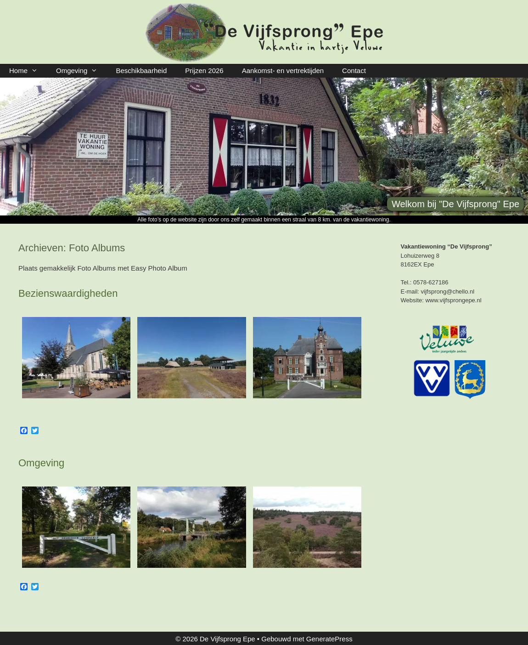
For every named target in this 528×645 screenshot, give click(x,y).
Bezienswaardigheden (68, 293)
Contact (354, 70)
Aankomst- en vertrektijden (283, 70)
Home (28, 71)
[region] (264, 146)
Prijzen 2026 (204, 70)
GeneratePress (329, 639)
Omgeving (81, 71)
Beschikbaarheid (141, 70)
